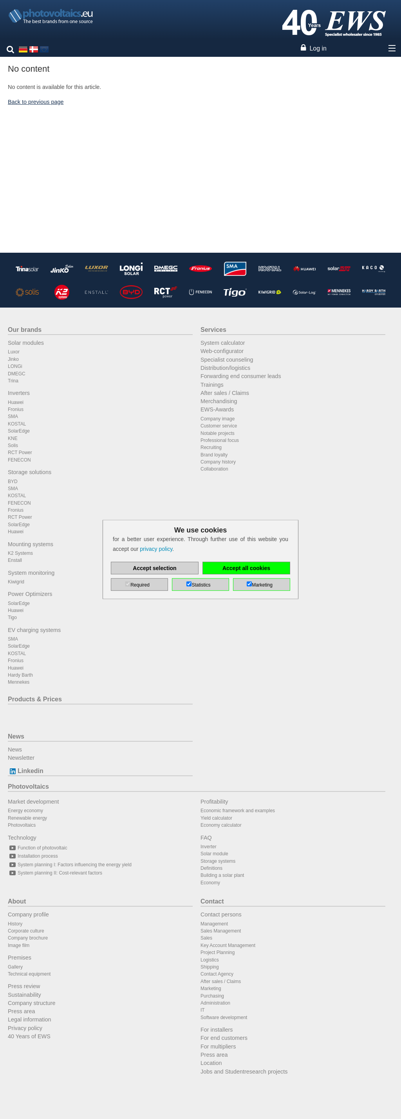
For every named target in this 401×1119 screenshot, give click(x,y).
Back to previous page (35, 102)
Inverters (19, 393)
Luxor (14, 352)
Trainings (212, 385)
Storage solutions (29, 472)
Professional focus (219, 440)
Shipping (209, 967)
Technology (22, 838)
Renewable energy (27, 818)
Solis (13, 445)
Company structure (32, 1003)
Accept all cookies (246, 568)
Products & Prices (35, 699)
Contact (212, 901)
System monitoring (31, 573)
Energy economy (25, 810)
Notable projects (217, 433)
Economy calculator (221, 825)
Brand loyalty (214, 455)
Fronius (15, 409)
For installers (216, 1030)
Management (214, 924)
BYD (13, 481)
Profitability (214, 802)
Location (211, 1063)
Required (140, 585)
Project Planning (217, 952)
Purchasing (212, 996)
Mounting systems (30, 544)
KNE (13, 438)
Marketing (210, 988)
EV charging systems (34, 630)
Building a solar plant (222, 875)
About (17, 901)
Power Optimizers (30, 594)
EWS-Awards (217, 409)
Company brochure (28, 938)
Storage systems (217, 861)
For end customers (223, 1038)
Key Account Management (227, 945)
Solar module (214, 853)
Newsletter (21, 758)
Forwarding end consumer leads (240, 376)
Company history (218, 462)
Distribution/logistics (225, 368)
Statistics (200, 585)
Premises (19, 957)
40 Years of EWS (29, 1036)
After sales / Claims (224, 393)
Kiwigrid (16, 582)
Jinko (13, 359)
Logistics (209, 960)
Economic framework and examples (237, 810)
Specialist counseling (226, 360)
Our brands (25, 329)
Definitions (211, 868)
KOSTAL (17, 424)
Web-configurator (222, 351)
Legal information (29, 1019)
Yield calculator (216, 818)
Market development (33, 802)
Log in (318, 48)
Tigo (12, 617)
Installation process (33, 856)
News (16, 736)
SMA (13, 416)
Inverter (208, 846)
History (15, 924)
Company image (217, 419)
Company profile (28, 914)
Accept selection (154, 568)
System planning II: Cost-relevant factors (55, 873)
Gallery (15, 967)
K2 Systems (20, 553)
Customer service (218, 426)
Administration (215, 1003)
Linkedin (25, 771)
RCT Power (20, 452)
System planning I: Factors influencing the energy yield (70, 864)
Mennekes (18, 682)
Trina (13, 381)
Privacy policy (25, 1028)
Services (213, 329)
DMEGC (16, 374)
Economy (210, 882)
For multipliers (218, 1046)
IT (202, 1010)
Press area (21, 1011)
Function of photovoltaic (37, 848)
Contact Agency (216, 974)
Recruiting (211, 447)
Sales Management (220, 931)
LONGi (15, 366)
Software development (223, 1017)
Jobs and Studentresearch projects (243, 1071)
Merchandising (218, 401)
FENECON (19, 460)
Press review (24, 986)
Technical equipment (29, 974)
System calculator (222, 343)
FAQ (206, 838)
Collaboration (214, 469)
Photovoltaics (28, 786)
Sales (206, 938)
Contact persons (221, 914)
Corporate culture (26, 931)
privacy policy (156, 549)
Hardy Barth (20, 675)
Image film (18, 945)
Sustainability (24, 995)
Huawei (15, 402)
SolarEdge (19, 431)
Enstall (15, 560)
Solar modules (26, 343)
